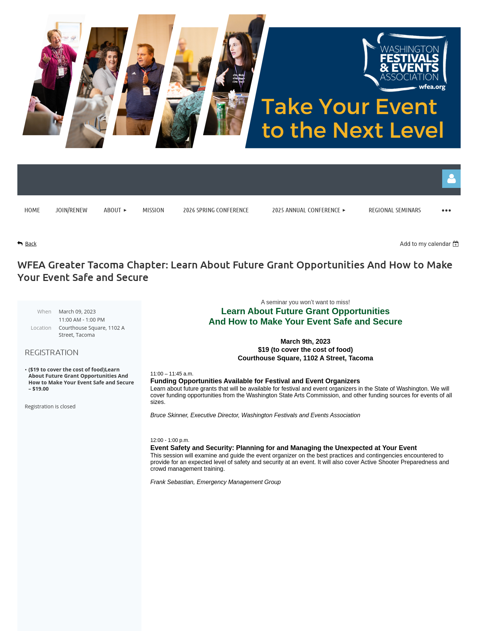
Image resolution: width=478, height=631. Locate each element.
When (44, 311)
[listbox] (430, 243)
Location (41, 327)
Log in (451, 178)
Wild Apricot (381, 622)
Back (31, 243)
